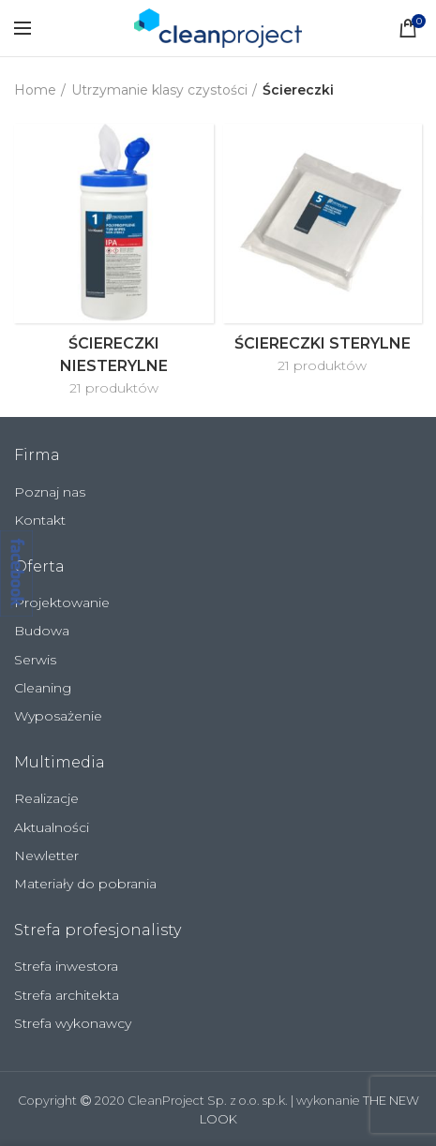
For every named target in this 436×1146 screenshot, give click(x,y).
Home (35, 90)
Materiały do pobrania (85, 883)
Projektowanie (62, 602)
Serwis (35, 659)
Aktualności (51, 827)
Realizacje (46, 798)
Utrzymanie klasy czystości (159, 90)
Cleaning (42, 687)
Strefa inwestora (66, 966)
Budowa (41, 630)
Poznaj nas (49, 492)
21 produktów (113, 388)
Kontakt (40, 520)
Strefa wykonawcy (72, 1023)
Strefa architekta (66, 995)
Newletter (46, 855)
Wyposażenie (58, 715)
